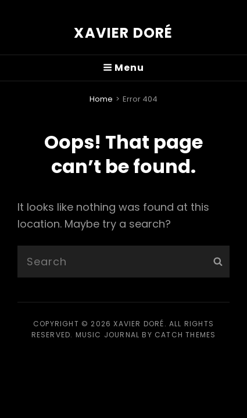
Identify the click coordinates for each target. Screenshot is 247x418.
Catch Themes (185, 335)
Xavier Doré (123, 32)
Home (101, 99)
